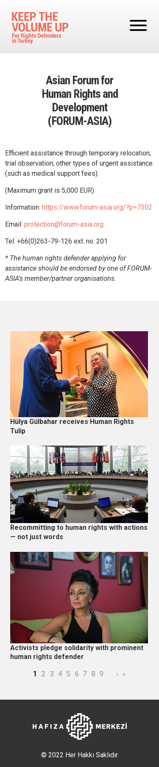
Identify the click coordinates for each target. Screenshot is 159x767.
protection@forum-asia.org (63, 224)
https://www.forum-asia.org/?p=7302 (97, 207)
